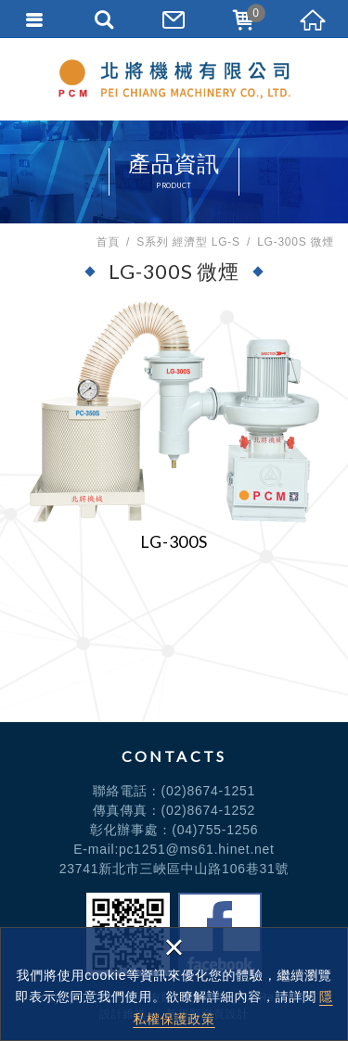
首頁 (108, 241)
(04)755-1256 (215, 829)
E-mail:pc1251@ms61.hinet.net (174, 849)
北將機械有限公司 (174, 79)
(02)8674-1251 (208, 790)
